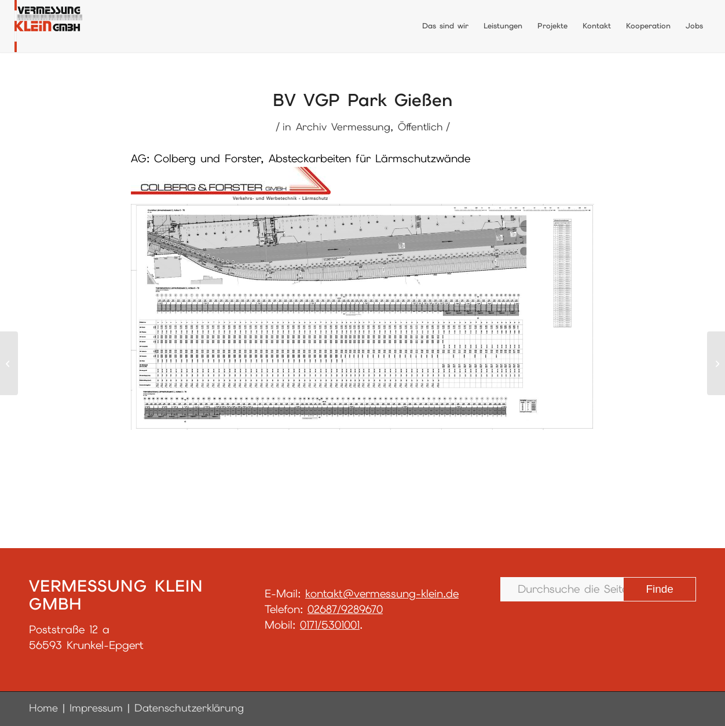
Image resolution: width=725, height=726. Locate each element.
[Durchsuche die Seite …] (598, 589)
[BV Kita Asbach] (716, 363)
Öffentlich (420, 126)
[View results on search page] (659, 589)
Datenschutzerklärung (189, 707)
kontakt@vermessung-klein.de (382, 593)
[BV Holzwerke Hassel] (9, 363)
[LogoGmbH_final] (48, 26)
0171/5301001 (330, 625)
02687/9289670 (345, 609)
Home (43, 707)
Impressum (96, 707)
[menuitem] (445, 26)
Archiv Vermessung (343, 126)
